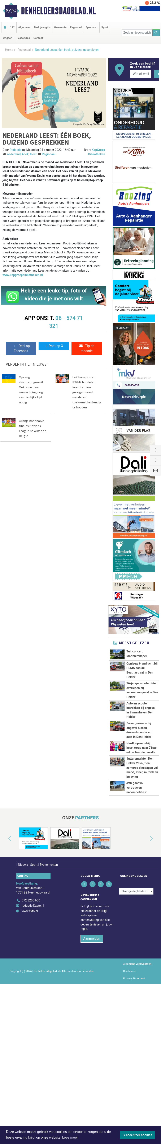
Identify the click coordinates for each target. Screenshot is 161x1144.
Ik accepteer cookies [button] (137, 1135)
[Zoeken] (156, 32)
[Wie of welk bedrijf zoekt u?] (140, 74)
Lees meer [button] (70, 1137)
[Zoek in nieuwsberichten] (137, 32)
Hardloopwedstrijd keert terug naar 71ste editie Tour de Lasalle (141, 840)
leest (33, 154)
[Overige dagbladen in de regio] (136, 1043)
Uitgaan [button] (7, 37)
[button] (5, 991)
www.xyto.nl (30, 1063)
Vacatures (24, 37)
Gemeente (60, 27)
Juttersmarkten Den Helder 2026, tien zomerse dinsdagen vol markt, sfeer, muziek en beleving (142, 878)
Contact (38, 37)
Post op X (53, 346)
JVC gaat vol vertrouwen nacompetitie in (136, 925)
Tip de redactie (86, 348)
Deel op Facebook (21, 348)
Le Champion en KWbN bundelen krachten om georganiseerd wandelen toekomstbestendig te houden (86, 392)
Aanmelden (91, 1090)
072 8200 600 (31, 1052)
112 (12, 27)
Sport (104, 27)
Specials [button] (91, 27)
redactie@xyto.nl (33, 1057)
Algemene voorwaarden (137, 1115)
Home (9, 50)
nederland (14, 154)
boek (25, 154)
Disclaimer (129, 1123)
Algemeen (24, 27)
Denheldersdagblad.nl (58, 11)
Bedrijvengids (42, 27)
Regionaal (76, 27)
